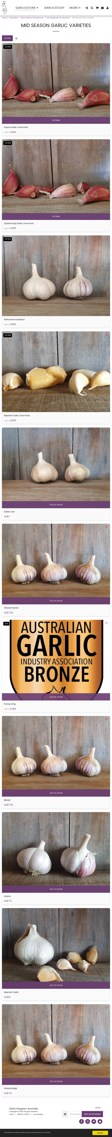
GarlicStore (13, 18)
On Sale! (56, 120)
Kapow (8, 901)
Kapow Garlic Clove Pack (18, 127)
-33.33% (7, 240)
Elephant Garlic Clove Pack (19, 417)
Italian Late (10, 514)
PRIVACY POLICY (23, 1120)
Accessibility (38, 1120)
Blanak (8, 804)
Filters (7, 38)
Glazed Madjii (12, 1094)
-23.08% (8, 47)
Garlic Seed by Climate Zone (31, 18)
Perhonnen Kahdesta (16, 321)
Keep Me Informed (92, 1120)
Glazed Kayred (12, 611)
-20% (6, 627)
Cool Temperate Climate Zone (58, 18)
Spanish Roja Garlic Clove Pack (22, 224)
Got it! (100, 1133)
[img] (56, 83)
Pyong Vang (11, 707)
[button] (86, 7)
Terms (11, 1120)
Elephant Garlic (13, 997)
